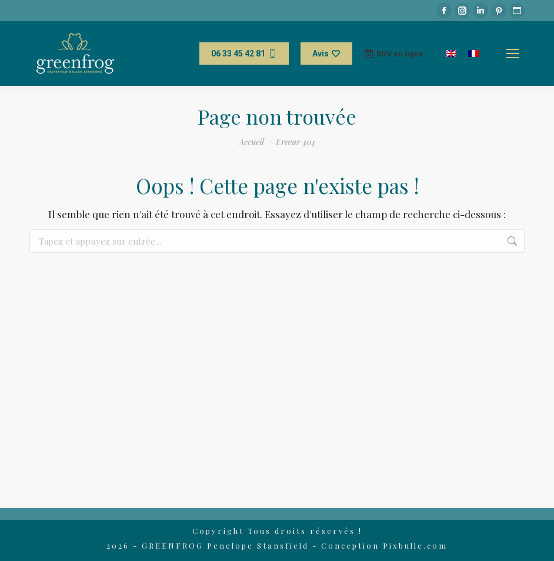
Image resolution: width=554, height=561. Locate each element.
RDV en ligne (393, 53)
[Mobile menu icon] (513, 53)
